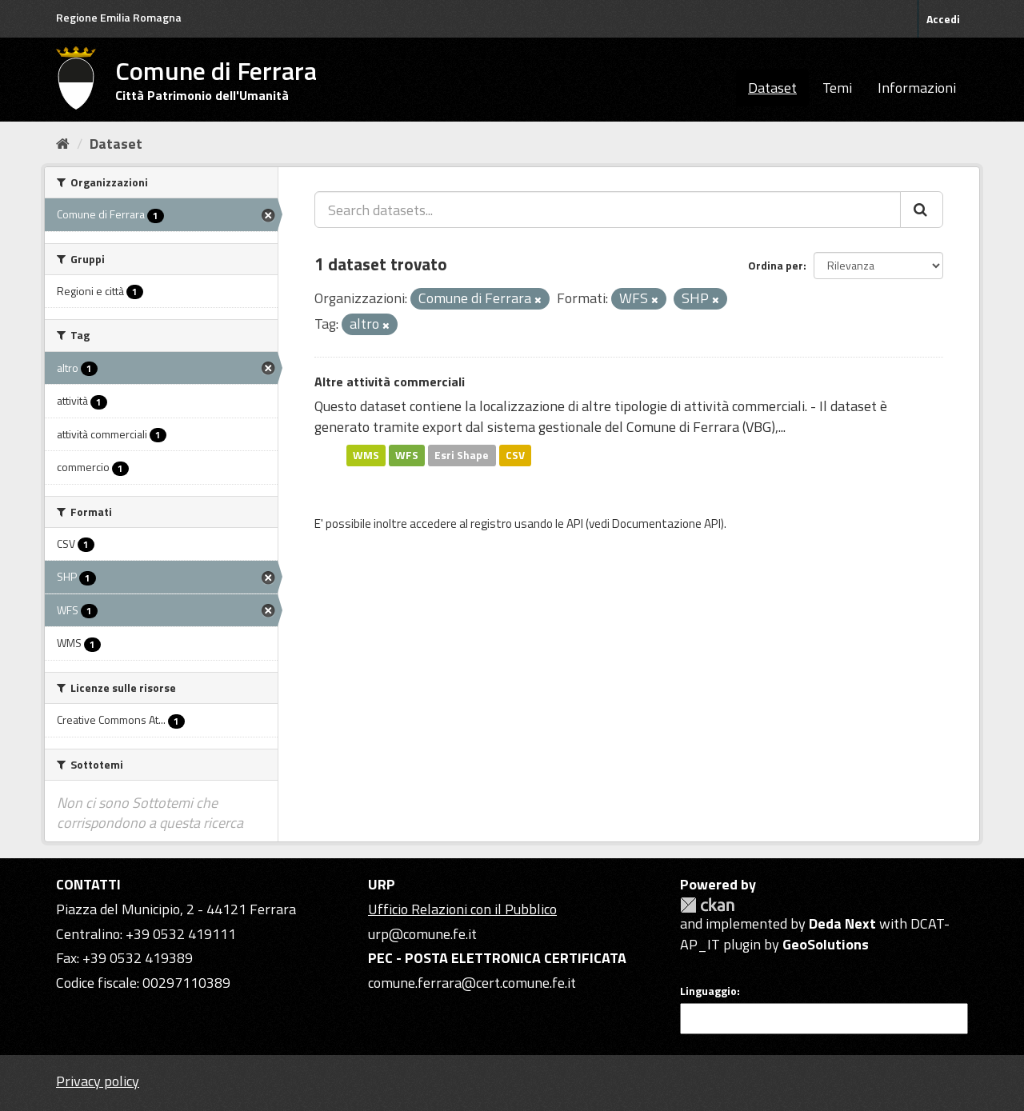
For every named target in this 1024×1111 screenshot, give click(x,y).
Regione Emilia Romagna (119, 17)
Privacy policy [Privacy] (97, 1081)
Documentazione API (666, 523)
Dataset (772, 87)
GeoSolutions (825, 944)
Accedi (943, 18)
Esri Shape (461, 455)
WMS (366, 455)
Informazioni (917, 87)
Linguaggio (708, 991)
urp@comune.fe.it (422, 934)
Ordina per (775, 265)
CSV (515, 455)
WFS (406, 455)
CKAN (707, 905)
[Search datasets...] (607, 209)
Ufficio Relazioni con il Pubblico (462, 909)
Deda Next (842, 923)
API (574, 523)
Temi (837, 87)
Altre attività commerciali (389, 381)
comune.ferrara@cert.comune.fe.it (472, 982)
